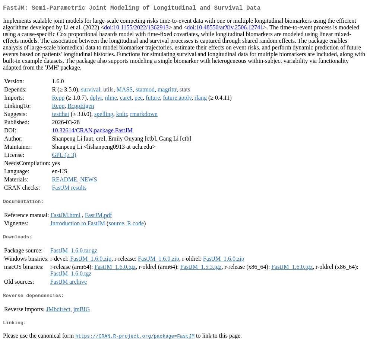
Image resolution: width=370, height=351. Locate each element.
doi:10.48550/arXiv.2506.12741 (225, 29)
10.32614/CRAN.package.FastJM (92, 132)
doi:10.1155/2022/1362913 (136, 29)
